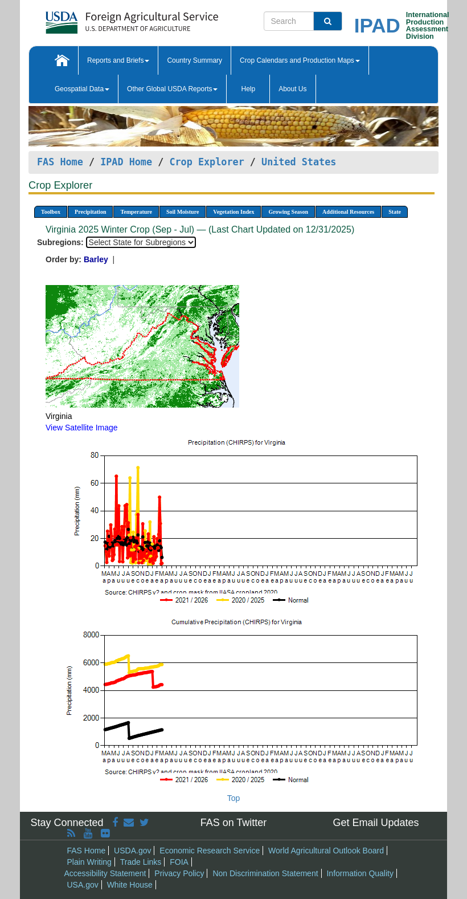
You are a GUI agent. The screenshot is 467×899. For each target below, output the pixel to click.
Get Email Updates (376, 822)
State (394, 212)
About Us (292, 89)
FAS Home (60, 162)
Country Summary (194, 60)
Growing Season (288, 212)
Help (248, 89)
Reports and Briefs (118, 60)
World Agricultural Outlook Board (326, 850)
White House (130, 884)
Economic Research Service (209, 850)
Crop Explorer (206, 162)
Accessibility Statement (105, 873)
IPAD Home (126, 162)
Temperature (136, 212)
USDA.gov (132, 850)
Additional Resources (348, 212)
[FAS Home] (103, 18)
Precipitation (90, 212)
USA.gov (83, 884)
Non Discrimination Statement (265, 873)
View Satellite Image (82, 427)
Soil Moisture (182, 212)
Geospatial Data (82, 89)
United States (298, 162)
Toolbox (50, 212)
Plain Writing (89, 862)
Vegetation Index (233, 212)
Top (233, 798)
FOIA (179, 862)
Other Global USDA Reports (172, 89)
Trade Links (141, 862)
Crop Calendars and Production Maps (300, 60)
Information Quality (360, 873)
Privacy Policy (179, 873)
